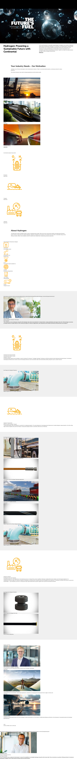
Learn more (5, 100)
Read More (5, 176)
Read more (41, 52)
